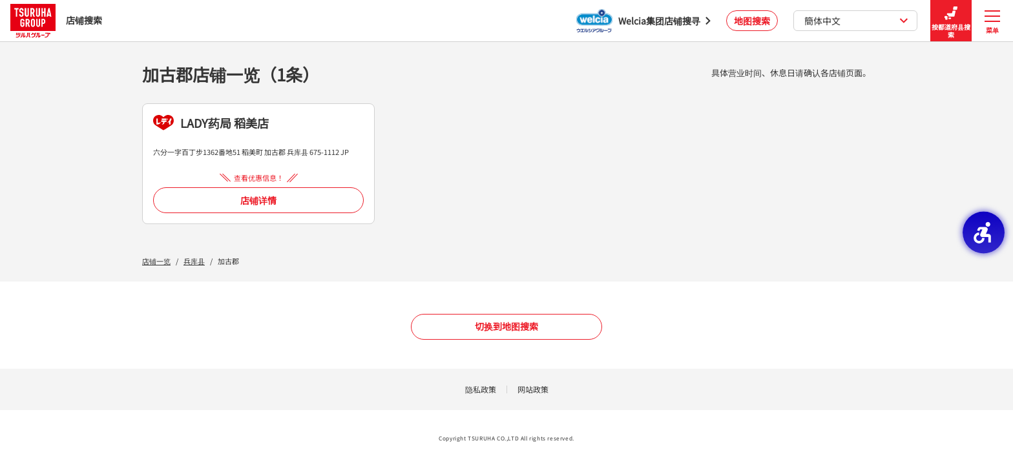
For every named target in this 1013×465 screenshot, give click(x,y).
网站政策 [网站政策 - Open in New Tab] (532, 389)
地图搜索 (752, 20)
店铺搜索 (56, 20)
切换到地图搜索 (506, 326)
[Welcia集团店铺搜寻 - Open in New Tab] (643, 20)
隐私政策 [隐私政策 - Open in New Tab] (480, 389)
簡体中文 (856, 20)
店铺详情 (258, 200)
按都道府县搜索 (951, 21)
